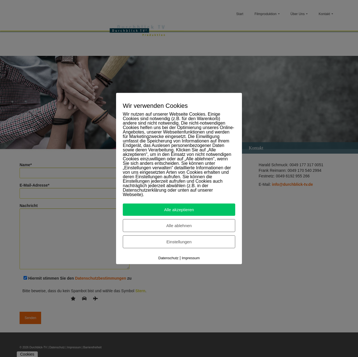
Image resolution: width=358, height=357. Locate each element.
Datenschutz (168, 258)
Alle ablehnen (179, 225)
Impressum (191, 258)
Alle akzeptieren (179, 209)
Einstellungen (179, 241)
